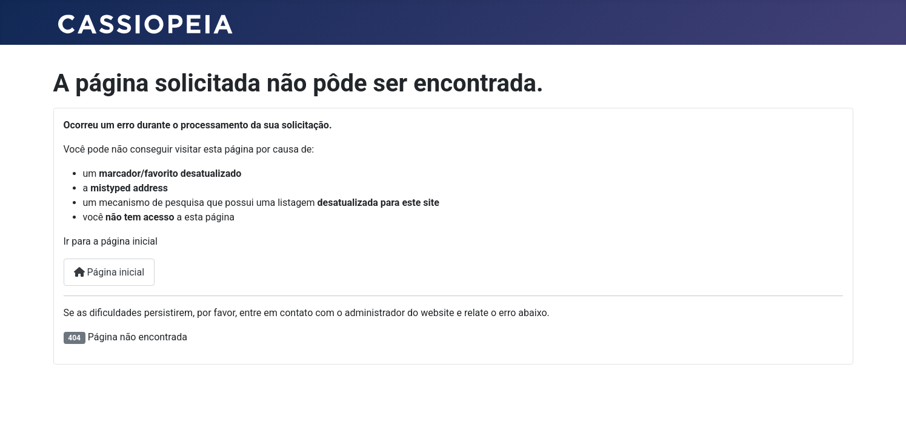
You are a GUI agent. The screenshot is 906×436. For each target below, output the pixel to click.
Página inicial (109, 272)
